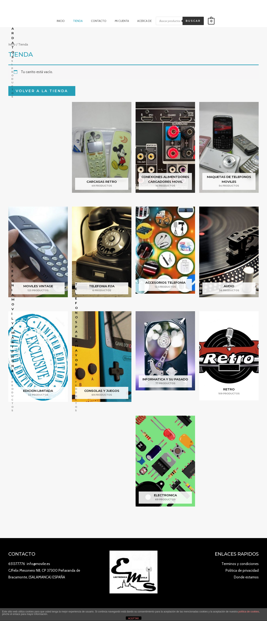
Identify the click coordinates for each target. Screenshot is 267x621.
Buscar (186, 20)
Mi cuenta (119, 21)
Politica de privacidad (242, 570)
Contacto (98, 21)
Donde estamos (246, 577)
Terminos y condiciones (240, 564)
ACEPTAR (133, 618)
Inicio (66, 21)
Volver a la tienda (42, 91)
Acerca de (139, 21)
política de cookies (248, 611)
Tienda (80, 21)
